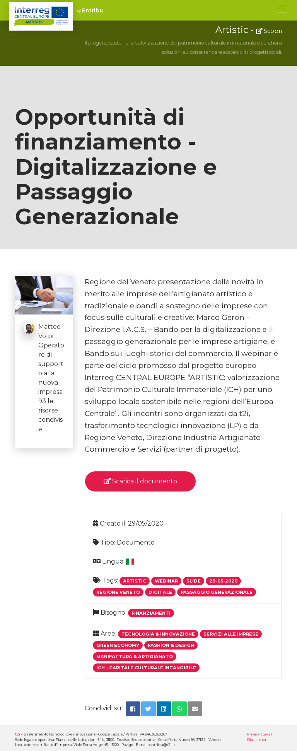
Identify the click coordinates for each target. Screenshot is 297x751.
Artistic (134, 581)
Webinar (166, 581)
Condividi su (103, 708)
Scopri (269, 30)
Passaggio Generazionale (217, 592)
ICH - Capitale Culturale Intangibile (146, 667)
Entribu (92, 10)
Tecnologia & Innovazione (158, 634)
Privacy (253, 734)
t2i (17, 734)
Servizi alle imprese (230, 634)
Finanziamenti (151, 613)
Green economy (117, 645)
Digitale (160, 592)
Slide (193, 581)
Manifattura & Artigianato (134, 656)
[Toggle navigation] (280, 9)
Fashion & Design (171, 645)
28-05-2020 (223, 581)
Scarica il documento (140, 481)
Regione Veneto (118, 592)
